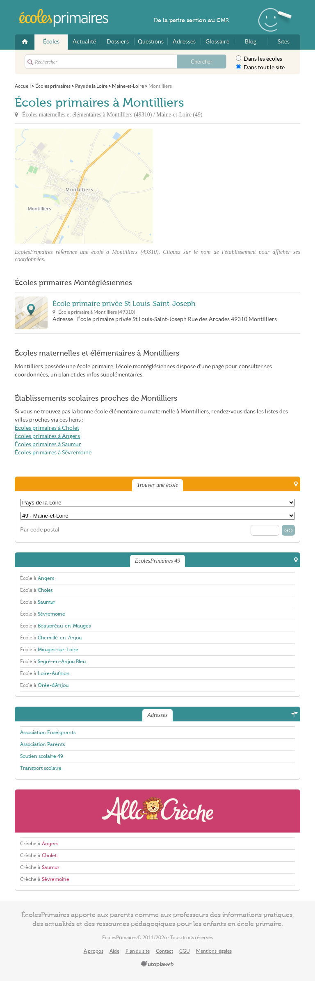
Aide (114, 951)
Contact (164, 951)
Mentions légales (214, 951)
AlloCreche (157, 811)
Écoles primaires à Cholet (47, 428)
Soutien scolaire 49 (41, 756)
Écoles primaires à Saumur (48, 444)
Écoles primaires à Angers (47, 436)
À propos (93, 951)
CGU (184, 951)
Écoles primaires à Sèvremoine (53, 452)
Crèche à (39, 843)
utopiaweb (157, 964)
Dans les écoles (259, 58)
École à (37, 578)
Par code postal (39, 530)
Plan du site (138, 951)
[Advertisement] (226, 186)
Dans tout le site (260, 67)
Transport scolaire (41, 768)
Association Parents (42, 744)
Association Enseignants (47, 732)
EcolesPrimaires (68, 18)
